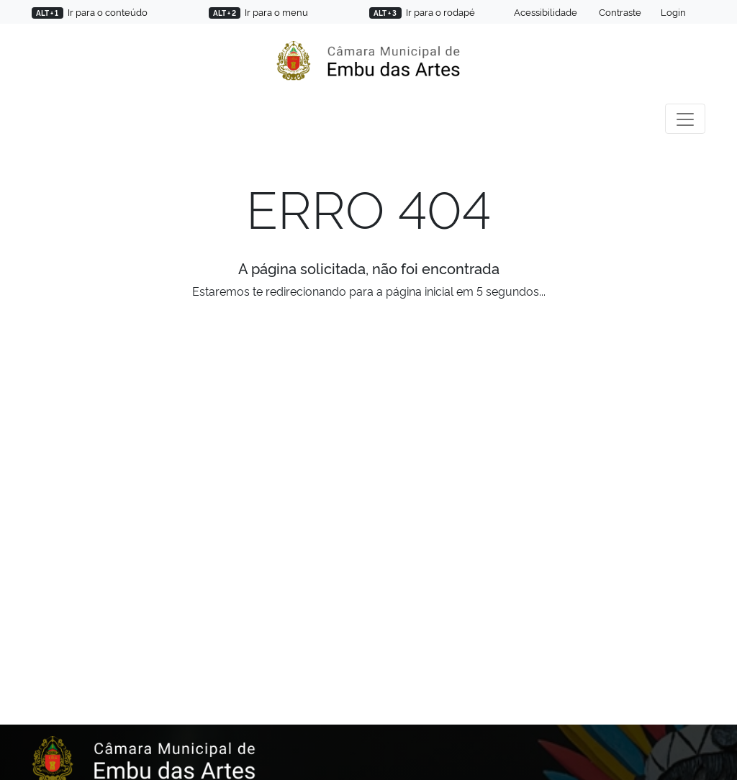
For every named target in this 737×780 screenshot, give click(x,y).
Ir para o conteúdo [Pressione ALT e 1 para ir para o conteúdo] (90, 12)
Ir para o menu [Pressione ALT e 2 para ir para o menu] (259, 12)
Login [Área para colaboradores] (673, 11)
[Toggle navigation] (685, 118)
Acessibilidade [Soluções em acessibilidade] (544, 11)
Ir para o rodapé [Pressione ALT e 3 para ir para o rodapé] (422, 12)
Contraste (619, 11)
